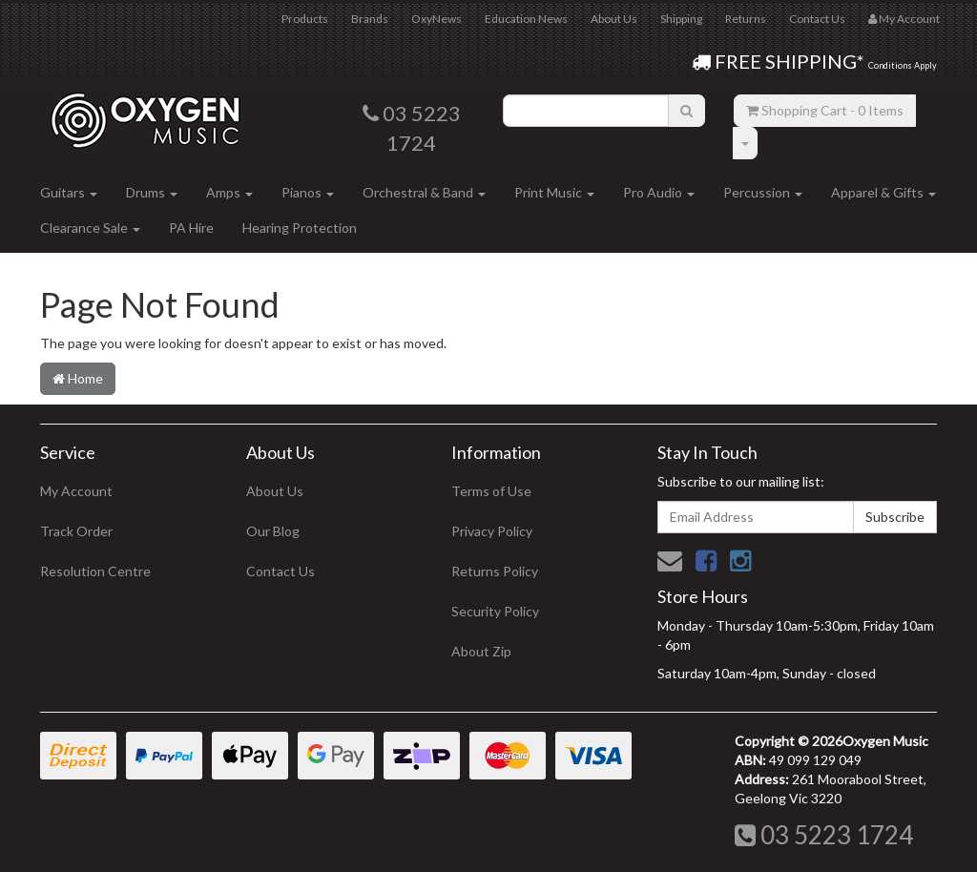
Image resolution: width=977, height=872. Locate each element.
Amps (229, 192)
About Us (614, 18)
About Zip (481, 651)
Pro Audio (659, 192)
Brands (369, 18)
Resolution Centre (95, 571)
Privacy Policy (491, 531)
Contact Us (817, 18)
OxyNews (436, 18)
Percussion (762, 192)
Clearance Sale (90, 227)
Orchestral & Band (424, 192)
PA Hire (191, 227)
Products (304, 18)
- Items (825, 110)
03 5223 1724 (824, 835)
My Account (76, 491)
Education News (526, 18)
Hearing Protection (299, 227)
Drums (151, 192)
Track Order (76, 531)
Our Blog (273, 531)
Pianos (307, 192)
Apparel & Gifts (883, 192)
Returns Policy (494, 571)
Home (77, 378)
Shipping (681, 18)
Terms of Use (491, 491)
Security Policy (495, 611)
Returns (745, 18)
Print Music (554, 192)
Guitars (68, 192)
